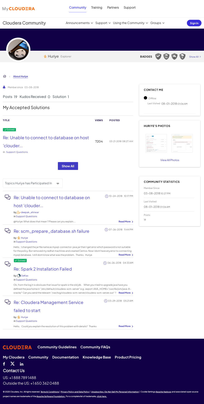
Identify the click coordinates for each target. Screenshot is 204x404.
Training (96, 7)
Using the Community (129, 23)
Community (77, 7)
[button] (156, 143)
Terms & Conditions (50, 392)
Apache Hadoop (163, 392)
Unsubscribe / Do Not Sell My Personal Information (115, 392)
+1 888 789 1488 (22, 377)
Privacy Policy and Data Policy (75, 392)
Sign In (194, 23)
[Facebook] (4, 363)
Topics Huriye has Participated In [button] (28, 183)
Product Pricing (128, 357)
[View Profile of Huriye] (24, 237)
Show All (68, 166)
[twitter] (12, 363)
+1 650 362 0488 (44, 383)
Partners (113, 7)
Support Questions (17, 152)
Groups (155, 23)
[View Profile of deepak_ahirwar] (30, 212)
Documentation (65, 357)
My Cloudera (13, 357)
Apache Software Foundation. (51, 396)
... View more (125, 222)
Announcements (78, 23)
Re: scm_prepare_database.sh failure (51, 231)
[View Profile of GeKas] (24, 275)
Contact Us (14, 370)
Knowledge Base (97, 357)
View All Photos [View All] (169, 160)
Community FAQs (95, 347)
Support (130, 7)
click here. (102, 396)
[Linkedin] (21, 363)
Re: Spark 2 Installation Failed (43, 269)
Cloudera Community (24, 23)
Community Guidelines (57, 347)
